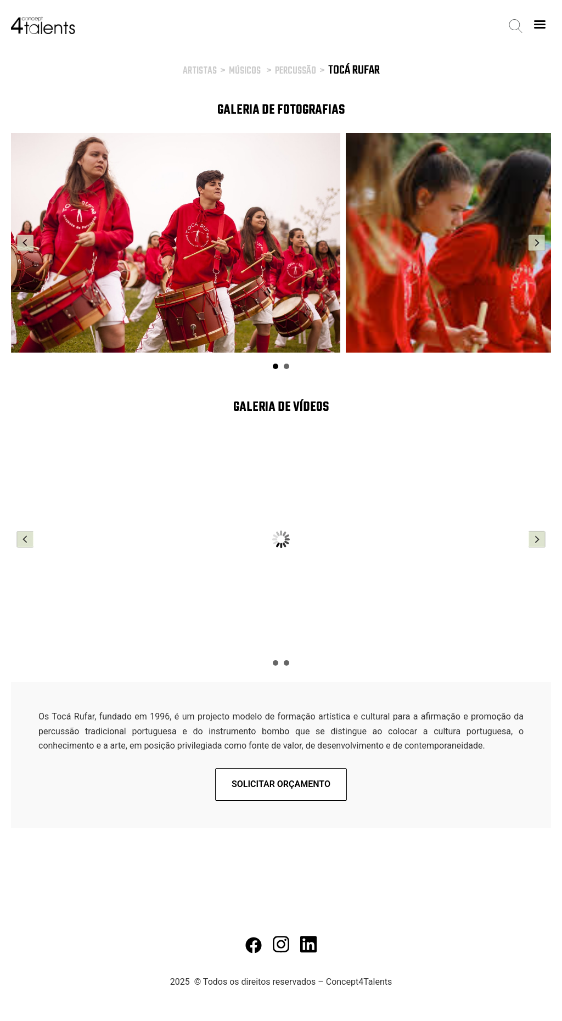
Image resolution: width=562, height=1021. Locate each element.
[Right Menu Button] (539, 24)
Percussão (295, 71)
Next (537, 243)
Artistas (200, 71)
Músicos (245, 71)
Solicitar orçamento (281, 784)
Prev (25, 243)
